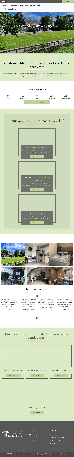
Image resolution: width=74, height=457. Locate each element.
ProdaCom (64, 454)
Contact (38, 5)
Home (52, 435)
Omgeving (32, 5)
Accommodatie (13, 5)
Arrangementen (23, 5)
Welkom (5, 5)
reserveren (68, 1)
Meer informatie (37, 156)
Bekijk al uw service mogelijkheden (37, 102)
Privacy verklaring (55, 440)
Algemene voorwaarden (57, 437)
